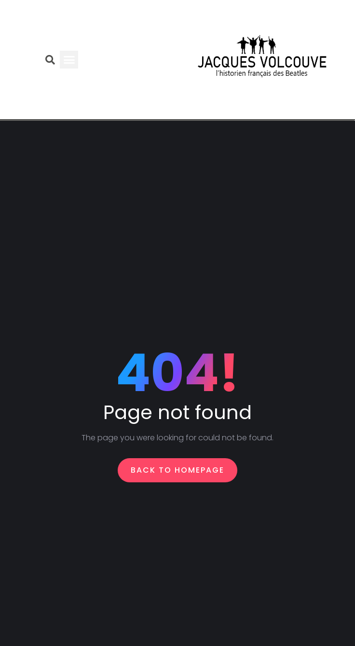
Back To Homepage (177, 470)
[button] (69, 60)
